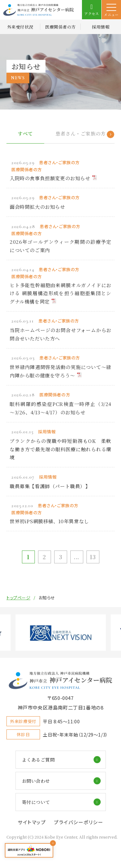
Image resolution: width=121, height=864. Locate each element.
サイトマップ (32, 822)
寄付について (36, 802)
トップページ (18, 598)
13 (93, 557)
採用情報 (100, 27)
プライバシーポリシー (78, 822)
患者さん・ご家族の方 (80, 133)
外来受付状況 (20, 27)
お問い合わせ (36, 781)
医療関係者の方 (60, 27)
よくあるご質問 (38, 759)
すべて (25, 133)
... (76, 557)
